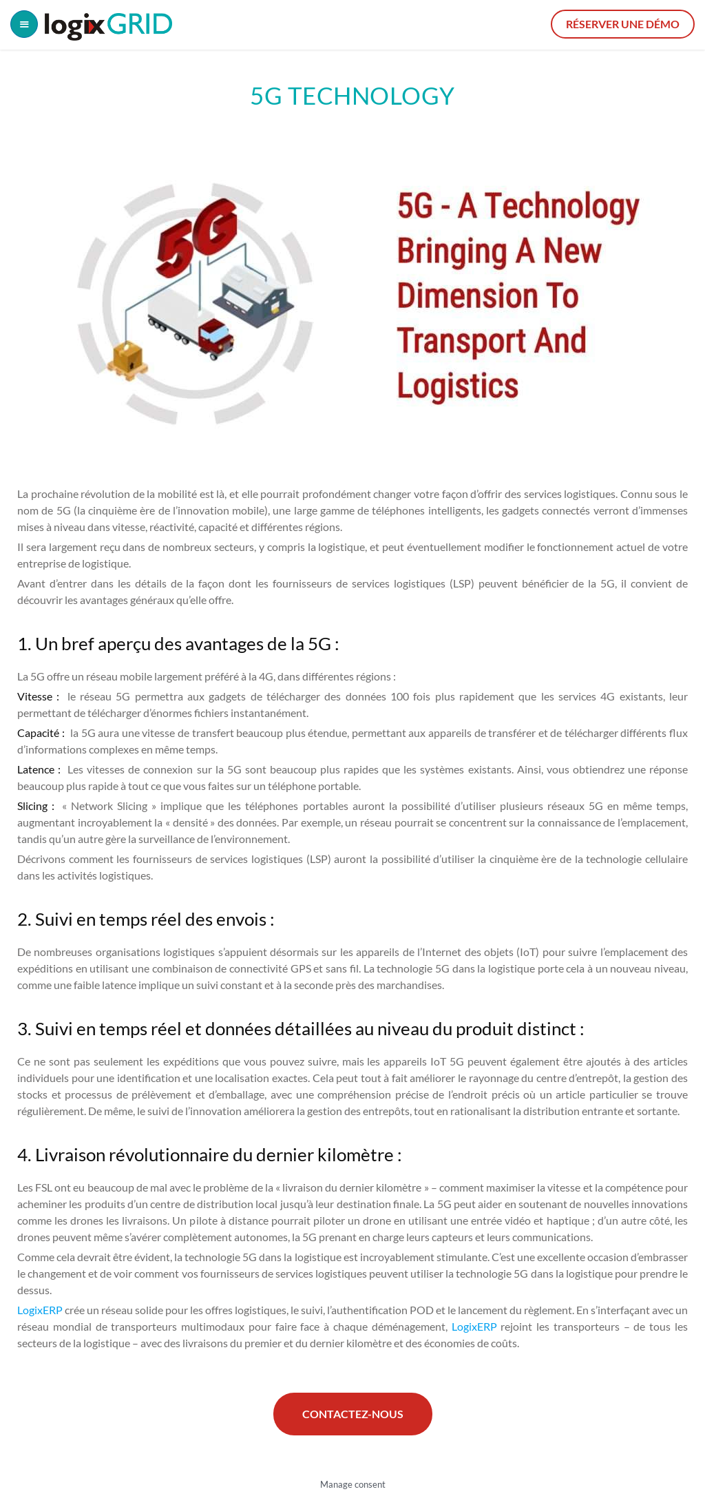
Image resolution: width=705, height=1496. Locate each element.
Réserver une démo (623, 23)
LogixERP (41, 1309)
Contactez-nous (352, 1413)
